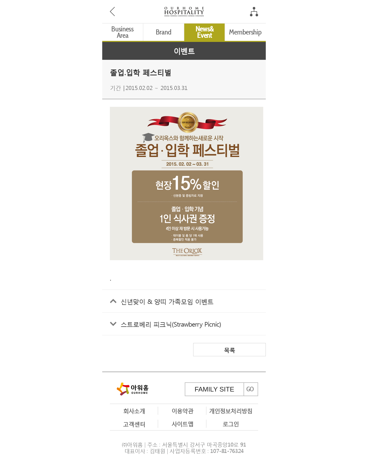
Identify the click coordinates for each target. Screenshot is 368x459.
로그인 (231, 423)
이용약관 (182, 410)
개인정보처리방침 (230, 410)
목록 (229, 349)
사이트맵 (182, 423)
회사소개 (134, 410)
